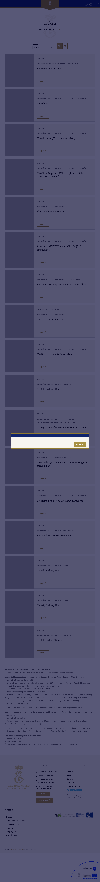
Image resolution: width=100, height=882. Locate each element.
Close (79, 445)
